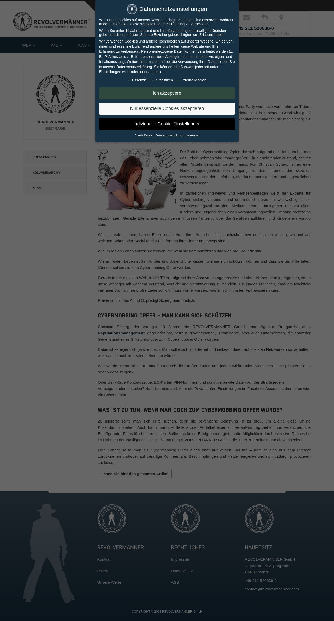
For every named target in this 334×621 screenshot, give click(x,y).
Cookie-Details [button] (144, 135)
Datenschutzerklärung (134, 67)
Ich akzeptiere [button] (167, 93)
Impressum (192, 135)
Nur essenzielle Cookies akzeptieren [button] (167, 108)
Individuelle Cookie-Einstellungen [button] (167, 123)
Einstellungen (110, 72)
